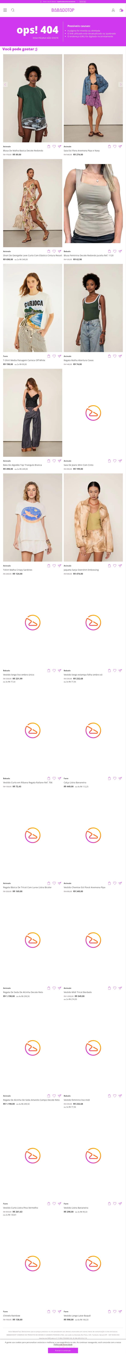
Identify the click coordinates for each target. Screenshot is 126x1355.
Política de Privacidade (63, 1344)
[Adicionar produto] (48, 146)
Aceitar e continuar (63, 1350)
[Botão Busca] (12, 10)
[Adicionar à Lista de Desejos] (54, 146)
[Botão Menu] (5, 10)
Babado (67, 251)
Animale (7, 146)
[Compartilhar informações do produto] (59, 146)
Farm (5, 356)
